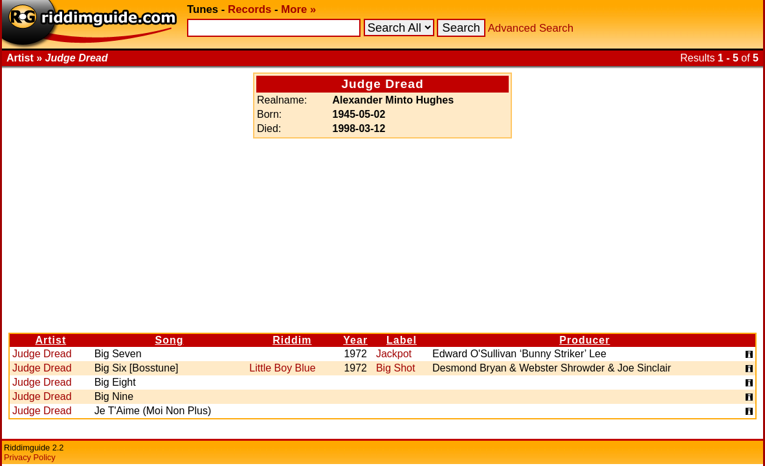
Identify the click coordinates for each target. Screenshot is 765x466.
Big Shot (395, 367)
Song (169, 340)
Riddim (291, 340)
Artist (50, 340)
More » (298, 9)
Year (355, 340)
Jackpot (394, 353)
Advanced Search (530, 28)
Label (401, 340)
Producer (584, 340)
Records (249, 9)
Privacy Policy (30, 457)
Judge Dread (42, 353)
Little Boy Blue (282, 367)
